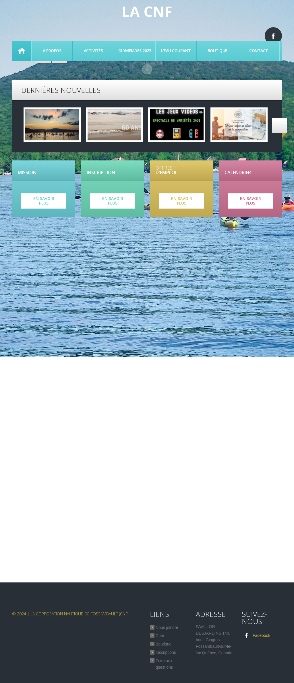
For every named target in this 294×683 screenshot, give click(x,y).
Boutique (217, 50)
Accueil (21, 51)
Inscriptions (166, 652)
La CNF (147, 11)
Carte (160, 635)
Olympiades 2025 (134, 50)
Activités (93, 50)
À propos (52, 50)
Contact (258, 50)
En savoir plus (43, 201)
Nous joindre (167, 627)
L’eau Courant (176, 50)
